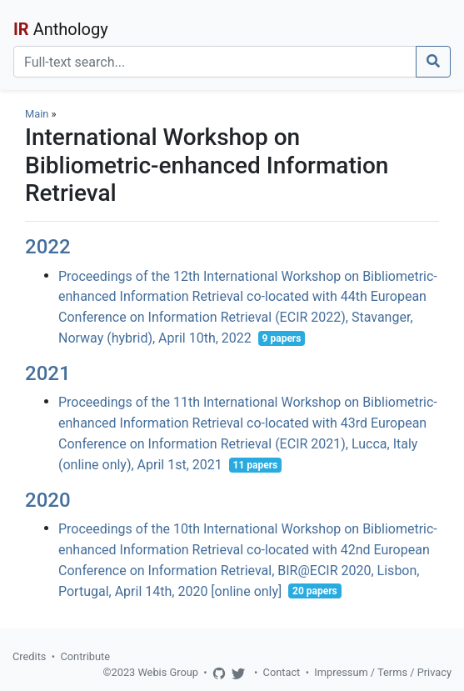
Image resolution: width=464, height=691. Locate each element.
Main (36, 114)
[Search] (215, 62)
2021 (48, 373)
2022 (48, 246)
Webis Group (167, 672)
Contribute (85, 656)
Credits (29, 656)
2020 (48, 500)
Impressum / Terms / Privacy (383, 672)
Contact (282, 672)
